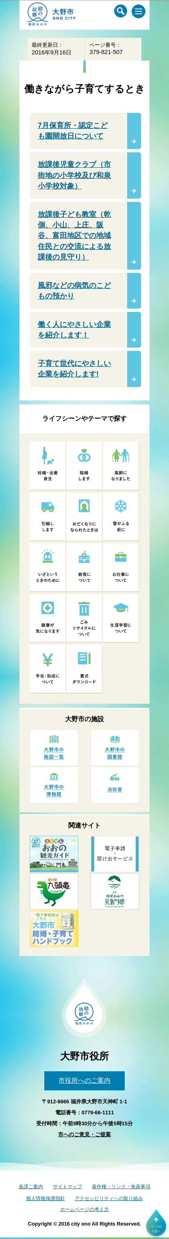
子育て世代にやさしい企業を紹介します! (74, 368)
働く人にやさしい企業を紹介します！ (74, 329)
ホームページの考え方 (84, 1209)
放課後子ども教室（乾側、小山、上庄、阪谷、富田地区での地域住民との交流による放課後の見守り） (74, 236)
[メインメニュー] (138, 11)
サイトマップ (67, 1186)
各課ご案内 (31, 1186)
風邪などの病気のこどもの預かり (74, 290)
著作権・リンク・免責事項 (121, 1186)
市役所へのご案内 (84, 1080)
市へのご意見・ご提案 (84, 1134)
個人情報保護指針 (45, 1198)
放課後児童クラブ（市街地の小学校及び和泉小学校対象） (74, 175)
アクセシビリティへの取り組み (109, 1198)
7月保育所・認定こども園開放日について (73, 130)
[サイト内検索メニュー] (120, 10)
